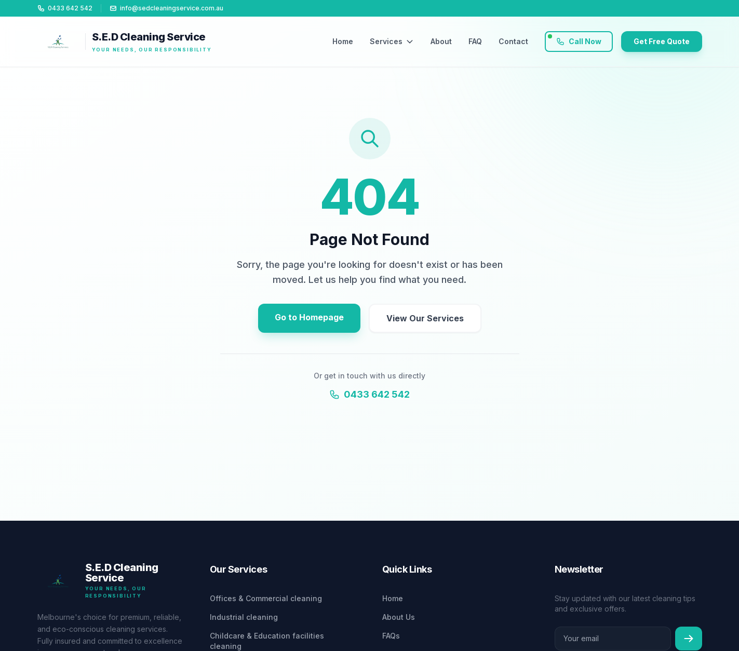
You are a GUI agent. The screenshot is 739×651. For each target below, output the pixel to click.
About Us (398, 617)
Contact (513, 41)
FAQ (475, 41)
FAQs (391, 635)
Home (342, 41)
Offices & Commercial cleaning (266, 598)
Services (392, 41)
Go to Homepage (309, 317)
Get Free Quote (662, 41)
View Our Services (425, 318)
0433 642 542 (369, 394)
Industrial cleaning (244, 617)
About (441, 41)
